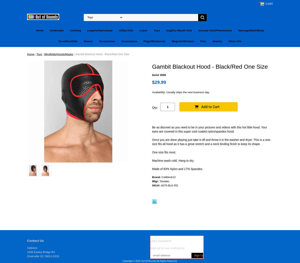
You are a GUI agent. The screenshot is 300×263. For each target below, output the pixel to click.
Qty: (155, 107)
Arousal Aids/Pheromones (215, 30)
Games (88, 41)
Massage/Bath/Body (251, 30)
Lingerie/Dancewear (100, 30)
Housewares (129, 41)
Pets (203, 41)
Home (40, 30)
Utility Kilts (126, 30)
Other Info (235, 41)
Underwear (57, 30)
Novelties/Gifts (68, 41)
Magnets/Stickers (183, 41)
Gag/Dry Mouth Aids (179, 30)
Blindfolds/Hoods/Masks (58, 54)
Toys (157, 30)
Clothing (75, 30)
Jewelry (217, 41)
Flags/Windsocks (155, 41)
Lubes (144, 30)
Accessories (107, 41)
